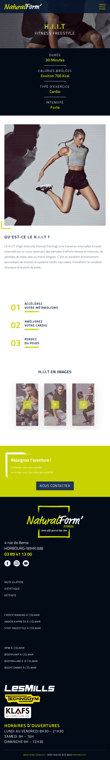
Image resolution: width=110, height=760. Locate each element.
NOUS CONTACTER (55, 486)
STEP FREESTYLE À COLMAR (22, 628)
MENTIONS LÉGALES (34, 755)
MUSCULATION (13, 582)
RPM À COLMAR (14, 648)
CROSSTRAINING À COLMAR (22, 615)
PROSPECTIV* (79, 755)
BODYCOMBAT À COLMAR (20, 668)
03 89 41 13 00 (18, 554)
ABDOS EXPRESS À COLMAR (22, 622)
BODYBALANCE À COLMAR (21, 661)
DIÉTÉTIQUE (12, 589)
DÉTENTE (10, 595)
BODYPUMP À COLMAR (19, 654)
